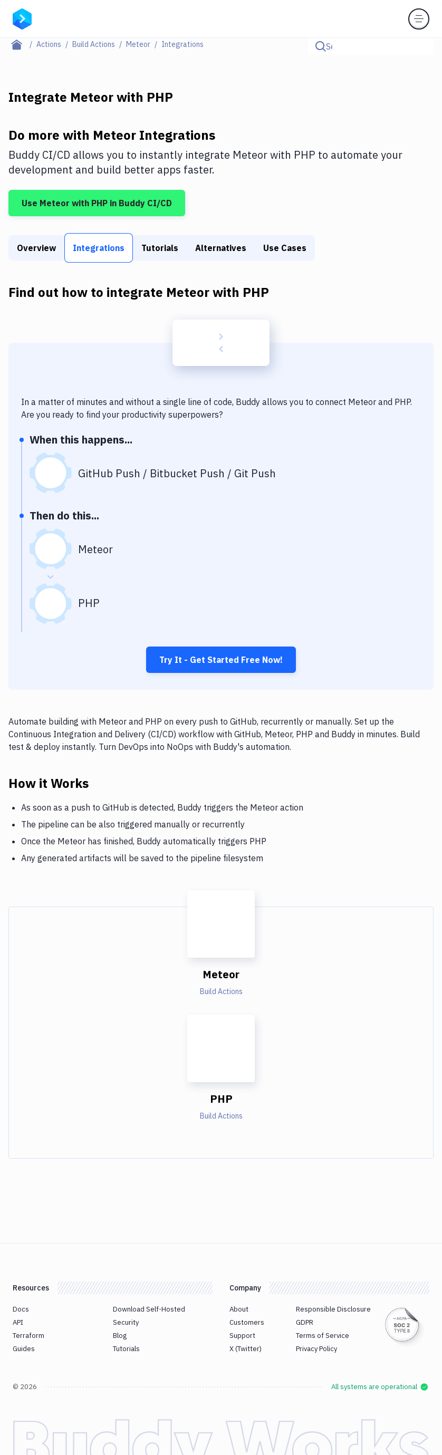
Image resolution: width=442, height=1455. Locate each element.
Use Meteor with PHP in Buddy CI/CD (97, 203)
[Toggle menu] (418, 19)
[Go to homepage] (22, 18)
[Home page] (22, 44)
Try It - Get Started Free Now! (221, 659)
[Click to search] (421, 46)
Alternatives (220, 248)
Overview (36, 248)
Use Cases (284, 248)
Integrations (98, 248)
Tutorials (159, 248)
